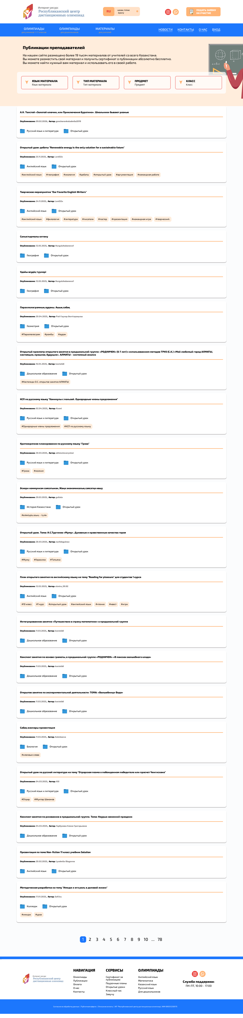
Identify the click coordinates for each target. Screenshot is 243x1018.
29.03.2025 (41, 497)
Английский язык (36, 166)
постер (103, 219)
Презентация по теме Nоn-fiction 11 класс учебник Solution (55, 852)
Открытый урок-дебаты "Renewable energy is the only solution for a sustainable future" (72, 147)
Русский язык (146, 987)
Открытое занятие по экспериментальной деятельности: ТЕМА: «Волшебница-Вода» (71, 692)
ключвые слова (31, 754)
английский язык (32, 174)
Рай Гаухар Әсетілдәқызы (69, 316)
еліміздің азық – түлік (35, 515)
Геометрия (33, 325)
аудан (63, 334)
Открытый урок (79, 130)
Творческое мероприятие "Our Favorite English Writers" (53, 191)
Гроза (26, 470)
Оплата (77, 984)
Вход (216, 29)
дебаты (85, 174)
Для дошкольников (149, 991)
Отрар (26, 799)
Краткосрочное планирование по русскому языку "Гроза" (54, 443)
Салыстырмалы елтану (34, 236)
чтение (101, 604)
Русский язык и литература (42, 130)
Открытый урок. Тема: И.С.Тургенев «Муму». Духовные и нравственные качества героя (73, 532)
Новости (166, 29)
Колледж (32, 906)
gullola (59, 497)
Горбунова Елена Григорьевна (71, 826)
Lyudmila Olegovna (65, 861)
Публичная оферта (88, 1006)
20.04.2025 (41, 316)
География (33, 255)
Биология (32, 746)
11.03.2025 (41, 630)
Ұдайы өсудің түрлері (33, 271)
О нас (203, 29)
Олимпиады (34, 30)
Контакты (186, 29)
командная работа (149, 174)
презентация (120, 219)
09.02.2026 (41, 121)
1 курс (41, 604)
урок (39, 914)
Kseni (59, 408)
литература (71, 219)
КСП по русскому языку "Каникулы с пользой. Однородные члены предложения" (69, 399)
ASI (57, 781)
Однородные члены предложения (41, 426)
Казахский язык (147, 984)
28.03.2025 (41, 541)
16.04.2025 (41, 364)
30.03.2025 (41, 453)
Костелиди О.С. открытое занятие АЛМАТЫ (46, 381)
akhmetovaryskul (65, 453)
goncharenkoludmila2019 (68, 121)
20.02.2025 (41, 861)
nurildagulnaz (62, 541)
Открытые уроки (115, 986)
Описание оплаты (105, 1006)
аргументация (125, 174)
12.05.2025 (41, 245)
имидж (27, 914)
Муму (26, 559)
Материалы (105, 30)
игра (125, 604)
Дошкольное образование (42, 373)
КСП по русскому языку (78, 426)
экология (70, 174)
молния (39, 470)
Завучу (110, 994)
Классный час (114, 990)
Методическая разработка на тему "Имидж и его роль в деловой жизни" (63, 887)
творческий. (163, 219)
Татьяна (56, 559)
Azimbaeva (60, 737)
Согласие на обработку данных (66, 1006)
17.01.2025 (41, 896)
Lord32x (59, 156)
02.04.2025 (41, 408)
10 (146, 939)
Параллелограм (31, 334)
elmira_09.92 (61, 586)
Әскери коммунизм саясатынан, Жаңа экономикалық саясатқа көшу (61, 488)
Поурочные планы (116, 983)
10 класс (27, 604)
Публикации (80, 980)
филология (53, 219)
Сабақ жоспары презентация (37, 727)
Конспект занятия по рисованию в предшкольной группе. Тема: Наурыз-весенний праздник (76, 816)
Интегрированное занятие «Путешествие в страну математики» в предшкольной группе (74, 621)
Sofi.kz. (58, 896)
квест (113, 604)
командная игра (142, 219)
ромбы (50, 334)
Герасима (41, 559)
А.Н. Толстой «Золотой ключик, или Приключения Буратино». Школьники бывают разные (74, 112)
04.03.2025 (41, 781)
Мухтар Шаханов (45, 799)
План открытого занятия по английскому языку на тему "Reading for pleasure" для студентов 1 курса (80, 577)
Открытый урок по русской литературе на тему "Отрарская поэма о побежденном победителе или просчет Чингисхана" (93, 772)
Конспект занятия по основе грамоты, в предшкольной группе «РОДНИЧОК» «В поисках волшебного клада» (85, 656)
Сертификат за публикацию (114, 978)
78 (160, 939)
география (53, 174)
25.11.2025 (41, 156)
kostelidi (60, 364)
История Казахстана (39, 506)
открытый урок (103, 174)
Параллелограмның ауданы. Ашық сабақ (45, 307)
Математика (145, 980)
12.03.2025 (41, 586)
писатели (89, 219)
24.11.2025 (41, 201)
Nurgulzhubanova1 (64, 245)
